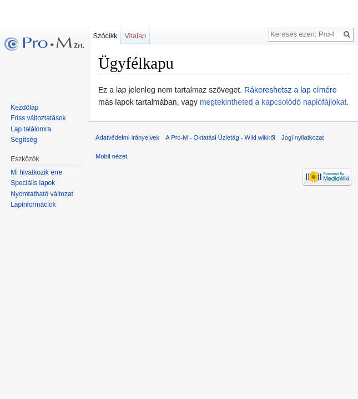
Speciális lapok (33, 183)
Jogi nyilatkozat (302, 137)
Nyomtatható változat (42, 194)
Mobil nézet (111, 156)
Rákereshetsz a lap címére (290, 89)
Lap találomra (31, 129)
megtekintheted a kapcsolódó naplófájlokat (273, 102)
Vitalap (135, 36)
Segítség (24, 140)
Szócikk (105, 36)
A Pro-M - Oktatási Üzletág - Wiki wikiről (220, 137)
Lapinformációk (33, 204)
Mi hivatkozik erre (36, 172)
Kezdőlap (24, 107)
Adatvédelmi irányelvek (127, 137)
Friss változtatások (38, 118)
